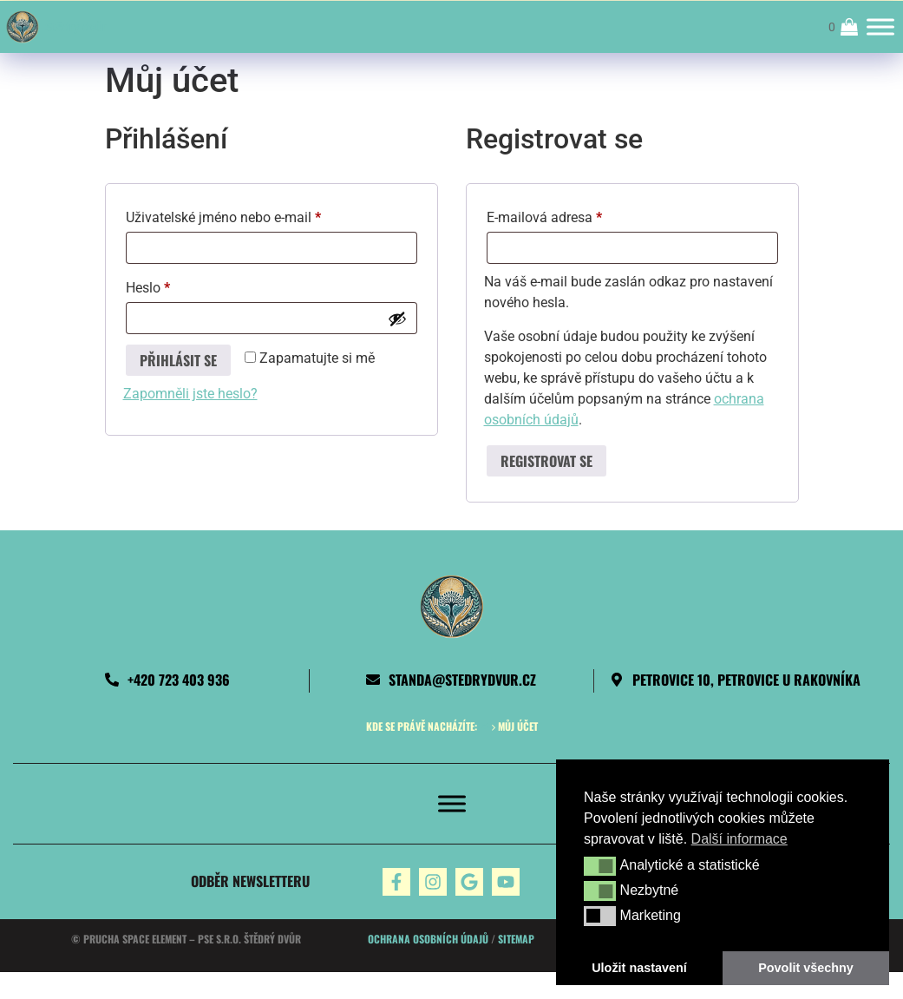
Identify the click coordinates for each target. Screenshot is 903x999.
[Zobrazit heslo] (397, 318)
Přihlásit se (178, 360)
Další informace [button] (739, 838)
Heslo (172, 285)
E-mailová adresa (569, 215)
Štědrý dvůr (76, 27)
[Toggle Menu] (880, 26)
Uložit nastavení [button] (639, 968)
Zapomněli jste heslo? (190, 393)
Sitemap (516, 938)
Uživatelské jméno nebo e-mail (248, 215)
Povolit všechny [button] (806, 968)
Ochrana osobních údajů (428, 938)
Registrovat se (546, 460)
